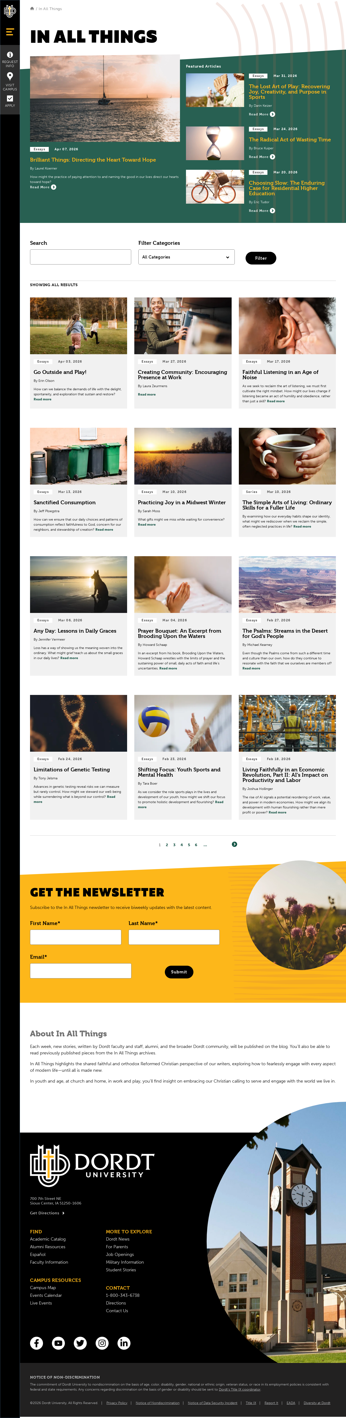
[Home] (32, 8)
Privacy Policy (116, 1403)
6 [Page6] (196, 845)
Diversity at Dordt (317, 1403)
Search (38, 243)
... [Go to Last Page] (205, 845)
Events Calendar (46, 1295)
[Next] (234, 844)
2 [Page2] (167, 845)
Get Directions (48, 1213)
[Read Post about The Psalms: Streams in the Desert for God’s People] (287, 616)
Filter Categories (159, 243)
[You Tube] (58, 1343)
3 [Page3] (174, 845)
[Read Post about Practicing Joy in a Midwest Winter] (182, 482)
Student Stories (121, 1270)
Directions (116, 1303)
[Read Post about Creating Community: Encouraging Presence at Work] (182, 353)
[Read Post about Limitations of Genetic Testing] (78, 757)
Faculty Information (49, 1262)
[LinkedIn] (123, 1343)
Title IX (251, 1403)
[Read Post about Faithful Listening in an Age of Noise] (287, 353)
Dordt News (118, 1239)
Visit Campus (10, 81)
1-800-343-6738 (123, 1295)
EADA (291, 1403)
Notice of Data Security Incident (212, 1403)
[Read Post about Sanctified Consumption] (78, 482)
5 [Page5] (189, 845)
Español (37, 1254)
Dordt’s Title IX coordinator (239, 1389)
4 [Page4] (181, 845)
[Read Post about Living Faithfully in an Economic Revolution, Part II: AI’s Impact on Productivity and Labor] (287, 757)
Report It (271, 1403)
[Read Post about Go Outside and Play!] (78, 353)
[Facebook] (36, 1343)
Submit (179, 971)
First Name (43, 923)
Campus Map (43, 1287)
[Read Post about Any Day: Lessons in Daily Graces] (78, 616)
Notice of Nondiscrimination (157, 1403)
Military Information (125, 1262)
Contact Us (117, 1310)
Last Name (142, 923)
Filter (261, 258)
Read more (42, 399)
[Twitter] (80, 1343)
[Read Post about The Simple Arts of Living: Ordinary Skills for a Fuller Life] (287, 482)
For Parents (117, 1246)
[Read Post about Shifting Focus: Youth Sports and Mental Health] (182, 757)
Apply (10, 101)
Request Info (10, 60)
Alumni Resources (47, 1246)
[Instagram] (102, 1343)
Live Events (41, 1303)
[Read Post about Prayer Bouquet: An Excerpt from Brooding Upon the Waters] (182, 616)
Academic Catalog (48, 1239)
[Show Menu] (10, 32)
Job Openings (120, 1254)
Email (37, 957)
